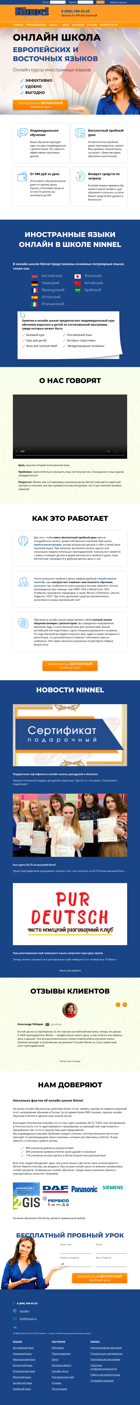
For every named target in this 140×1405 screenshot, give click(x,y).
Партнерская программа (105, 1359)
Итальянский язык (24, 1371)
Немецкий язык (22, 1353)
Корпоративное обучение (106, 1347)
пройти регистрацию (48, 544)
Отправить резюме (102, 1380)
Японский (93, 275)
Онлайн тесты (60, 1371)
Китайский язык (22, 1383)
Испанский (51, 296)
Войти (100, 2)
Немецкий (50, 282)
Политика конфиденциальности (103, 1367)
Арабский (93, 289)
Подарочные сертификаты (106, 1353)
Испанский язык (22, 1365)
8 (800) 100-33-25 (75, 11)
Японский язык (22, 1377)
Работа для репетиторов (105, 1374)
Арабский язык (22, 1389)
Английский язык (23, 1347)
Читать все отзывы (70, 1061)
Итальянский (53, 303)
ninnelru (24, 1311)
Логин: (53, 2)
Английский (52, 275)
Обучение (58, 1347)
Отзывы (56, 1383)
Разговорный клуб (63, 1377)
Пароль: (81, 2)
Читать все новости (70, 970)
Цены (55, 1359)
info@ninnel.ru (28, 1318)
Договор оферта (61, 1365)
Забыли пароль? (118, 2)
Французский (53, 289)
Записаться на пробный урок (40, 105)
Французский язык (24, 1359)
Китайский (94, 282)
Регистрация (59, 1389)
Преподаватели (61, 1353)
